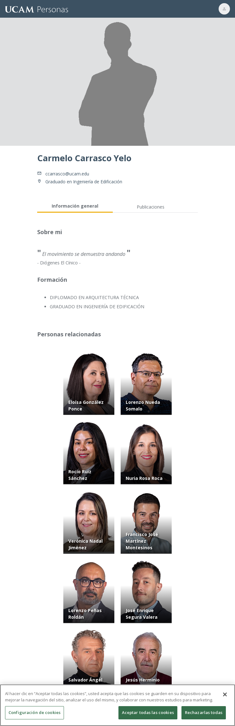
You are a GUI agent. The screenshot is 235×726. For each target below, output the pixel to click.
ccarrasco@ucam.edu (67, 174)
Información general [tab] (75, 206)
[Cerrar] (225, 698)
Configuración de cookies (34, 716)
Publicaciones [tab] (150, 207)
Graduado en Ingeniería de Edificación (83, 182)
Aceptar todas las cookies (148, 716)
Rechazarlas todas (203, 716)
